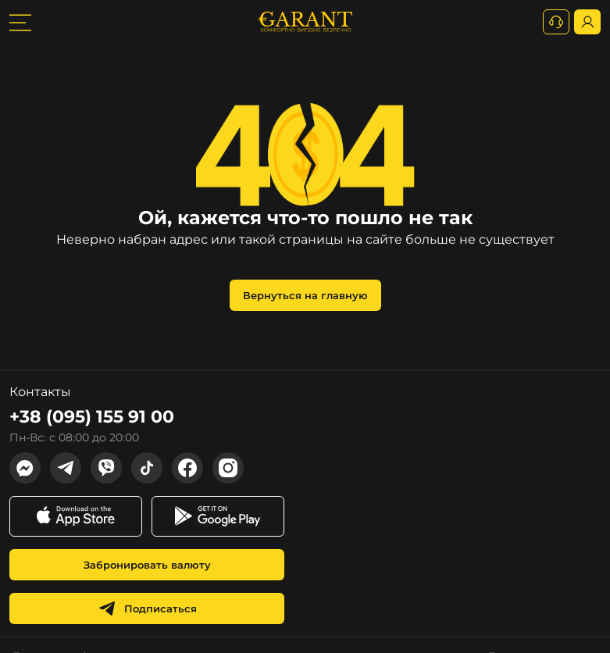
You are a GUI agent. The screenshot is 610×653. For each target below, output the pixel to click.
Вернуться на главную (305, 295)
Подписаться (147, 608)
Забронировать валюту (147, 564)
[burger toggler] (20, 22)
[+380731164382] (556, 22)
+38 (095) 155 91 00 (91, 416)
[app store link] (75, 516)
